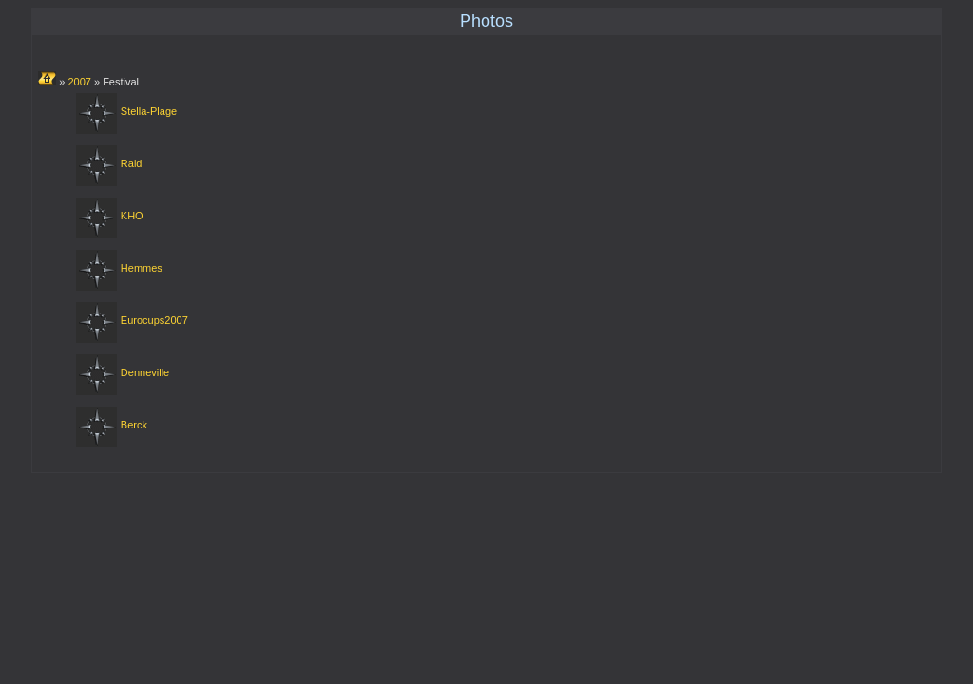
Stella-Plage (149, 111)
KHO (132, 215)
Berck (134, 424)
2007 (78, 81)
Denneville (145, 372)
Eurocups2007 (154, 320)
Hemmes (141, 268)
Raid (132, 163)
